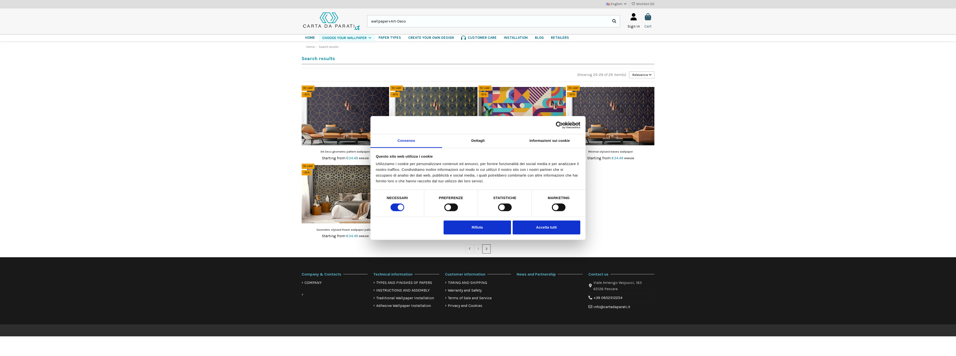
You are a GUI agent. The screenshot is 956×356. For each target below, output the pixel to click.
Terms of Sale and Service (470, 299)
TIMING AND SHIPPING (467, 284)
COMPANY (313, 284)
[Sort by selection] (640, 75)
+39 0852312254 (607, 299)
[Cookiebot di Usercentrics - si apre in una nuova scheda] (559, 125)
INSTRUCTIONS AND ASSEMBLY (403, 291)
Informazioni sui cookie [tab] (550, 140)
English (616, 4)
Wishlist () (643, 4)
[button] (347, 37)
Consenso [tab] (406, 140)
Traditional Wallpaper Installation (405, 299)
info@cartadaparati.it (611, 308)
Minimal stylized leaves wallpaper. (610, 152)
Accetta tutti (546, 227)
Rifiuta (477, 227)
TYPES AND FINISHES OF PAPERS (404, 284)
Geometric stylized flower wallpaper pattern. (345, 230)
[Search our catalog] (614, 21)
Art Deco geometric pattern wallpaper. (345, 152)
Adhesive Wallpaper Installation (403, 307)
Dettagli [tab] (478, 140)
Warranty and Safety (465, 291)
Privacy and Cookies (465, 307)
